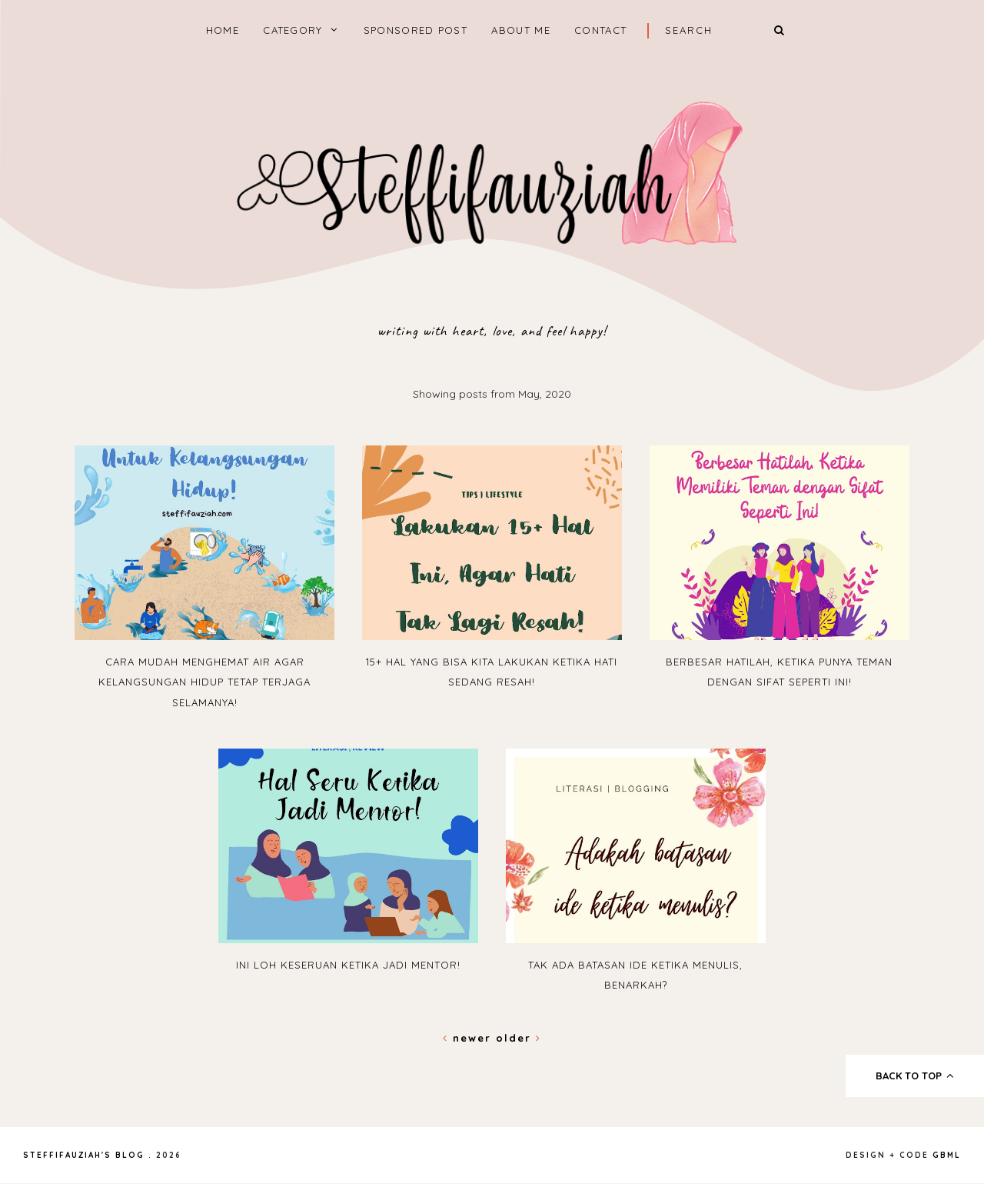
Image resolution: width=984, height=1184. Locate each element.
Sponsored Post (415, 30)
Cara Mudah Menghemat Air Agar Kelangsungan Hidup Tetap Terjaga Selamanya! (204, 682)
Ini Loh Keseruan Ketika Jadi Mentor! (348, 965)
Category (292, 30)
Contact (600, 30)
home (222, 30)
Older (518, 1038)
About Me (520, 30)
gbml (946, 1155)
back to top (915, 1075)
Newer (469, 1038)
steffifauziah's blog (84, 1155)
